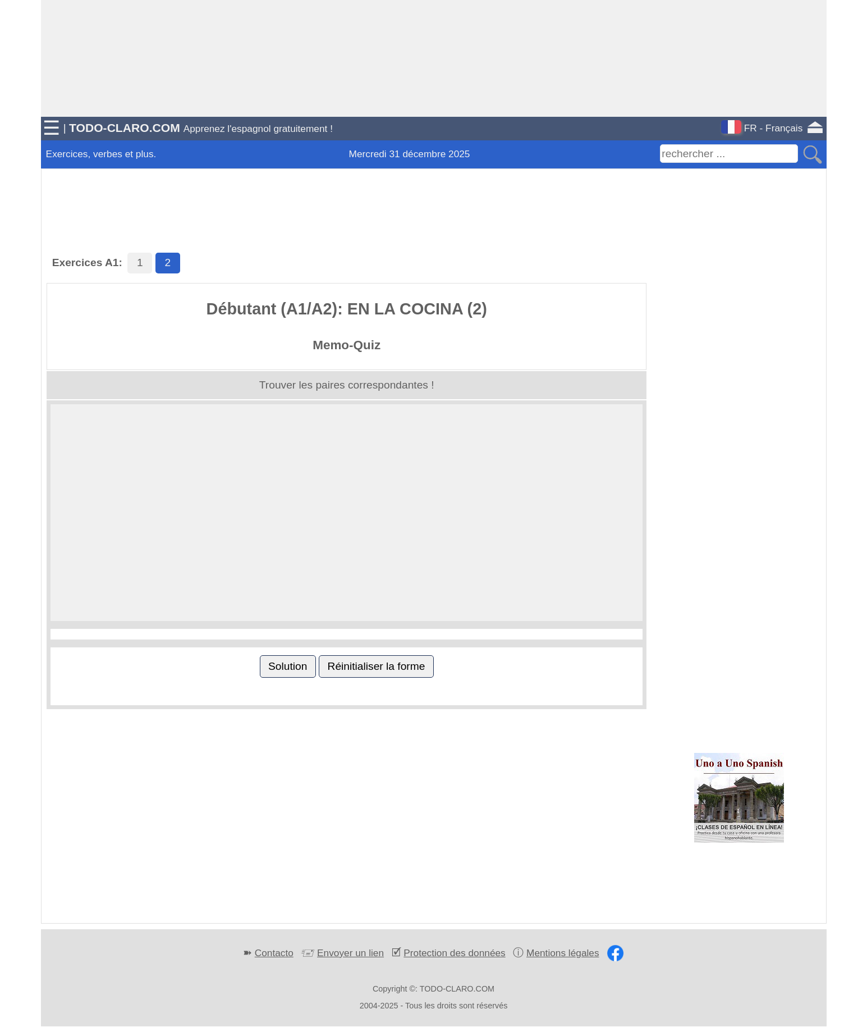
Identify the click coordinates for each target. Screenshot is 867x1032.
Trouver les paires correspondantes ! (346, 385)
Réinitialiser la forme (376, 666)
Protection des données (454, 952)
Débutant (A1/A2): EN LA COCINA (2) (347, 309)
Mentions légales (562, 952)
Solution (287, 666)
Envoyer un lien (350, 952)
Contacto (274, 952)
